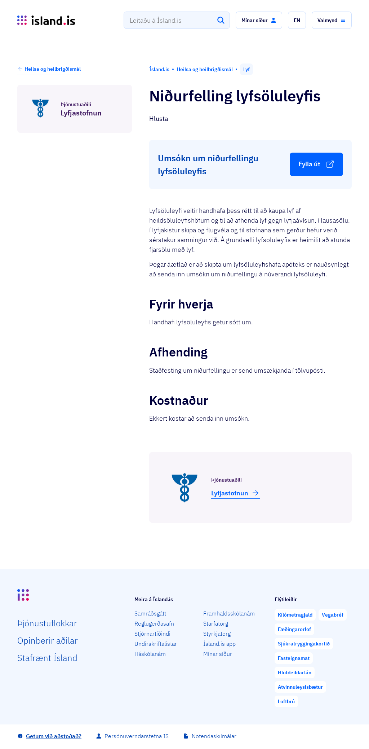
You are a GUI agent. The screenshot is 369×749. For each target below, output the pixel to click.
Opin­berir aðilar (47, 640)
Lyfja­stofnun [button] (235, 493)
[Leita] (221, 20)
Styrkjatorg (217, 633)
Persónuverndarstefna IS (137, 736)
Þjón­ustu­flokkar (47, 623)
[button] (259, 20)
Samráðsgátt (150, 613)
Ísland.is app (219, 643)
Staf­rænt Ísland (47, 657)
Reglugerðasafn (154, 623)
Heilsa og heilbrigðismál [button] (49, 69)
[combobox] (177, 20)
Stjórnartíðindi (152, 633)
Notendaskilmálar (214, 736)
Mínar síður (217, 653)
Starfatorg (215, 623)
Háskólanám (150, 653)
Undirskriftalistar (155, 643)
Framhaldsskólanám (229, 613)
